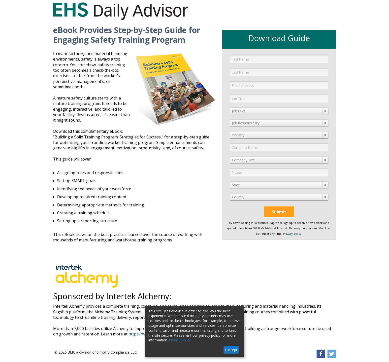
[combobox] (279, 111)
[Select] (279, 111)
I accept (231, 349)
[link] (321, 354)
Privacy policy (292, 233)
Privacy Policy (180, 340)
